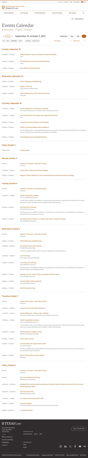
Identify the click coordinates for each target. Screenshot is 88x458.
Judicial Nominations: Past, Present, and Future (35, 93)
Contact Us (4, 445)
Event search (28, 30)
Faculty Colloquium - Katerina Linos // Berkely (34, 313)
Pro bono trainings (26, 403)
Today (7, 36)
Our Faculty (25, 13)
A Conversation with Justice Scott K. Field (33, 344)
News (24, 445)
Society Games (24, 150)
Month (20, 41)
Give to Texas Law (78, 429)
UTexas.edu (4, 2)
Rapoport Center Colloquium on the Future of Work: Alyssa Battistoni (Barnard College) (47, 175)
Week (7, 41)
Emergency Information (47, 455)
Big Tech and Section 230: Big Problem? (32, 355)
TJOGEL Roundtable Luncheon (29, 195)
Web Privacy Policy (59, 455)
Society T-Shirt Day (26, 86)
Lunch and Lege (25, 256)
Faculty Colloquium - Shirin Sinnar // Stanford (34, 108)
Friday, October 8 (9, 365)
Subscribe (18, 30)
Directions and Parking (7, 440)
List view (28, 41)
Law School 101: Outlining (28, 207)
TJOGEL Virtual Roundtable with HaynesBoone (34, 127)
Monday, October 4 (9, 158)
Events (25, 447)
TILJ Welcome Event (26, 410)
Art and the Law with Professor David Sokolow (34, 122)
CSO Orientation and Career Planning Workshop (35, 61)
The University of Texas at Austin (14, 455)
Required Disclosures (33, 455)
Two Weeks (14, 41)
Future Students (10, 13)
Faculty (66, 2)
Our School (73, 13)
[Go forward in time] (11, 36)
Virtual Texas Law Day (27, 339)
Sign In (83, 2)
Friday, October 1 (9, 145)
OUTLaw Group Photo (27, 392)
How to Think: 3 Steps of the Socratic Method (34, 170)
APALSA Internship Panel (27, 288)
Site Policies (83, 455)
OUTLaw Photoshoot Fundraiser (30, 377)
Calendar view (35, 41)
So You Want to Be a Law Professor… (31, 246)
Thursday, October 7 (10, 296)
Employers (76, 2)
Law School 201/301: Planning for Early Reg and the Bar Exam (39, 115)
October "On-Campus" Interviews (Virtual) (33, 163)
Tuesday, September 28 (11, 49)
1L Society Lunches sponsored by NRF (32, 398)
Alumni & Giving (58, 13)
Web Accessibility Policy (72, 455)
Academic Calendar (7, 30)
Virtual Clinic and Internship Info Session (32, 308)
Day (4, 41)
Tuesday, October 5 (9, 183)
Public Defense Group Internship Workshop (33, 137)
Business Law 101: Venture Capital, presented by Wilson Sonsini (39, 274)
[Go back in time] (3, 36)
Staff (71, 2)
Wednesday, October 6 (11, 229)
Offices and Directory (7, 437)
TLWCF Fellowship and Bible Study (30, 81)
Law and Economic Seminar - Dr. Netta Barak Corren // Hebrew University (43, 219)
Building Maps (5, 442)
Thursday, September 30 (11, 103)
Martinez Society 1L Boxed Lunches (31, 332)
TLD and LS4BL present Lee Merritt (30, 281)
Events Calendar (79, 19)
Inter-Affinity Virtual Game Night (30, 68)
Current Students (41, 13)
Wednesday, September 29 (12, 76)
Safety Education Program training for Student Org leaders (38, 54)
